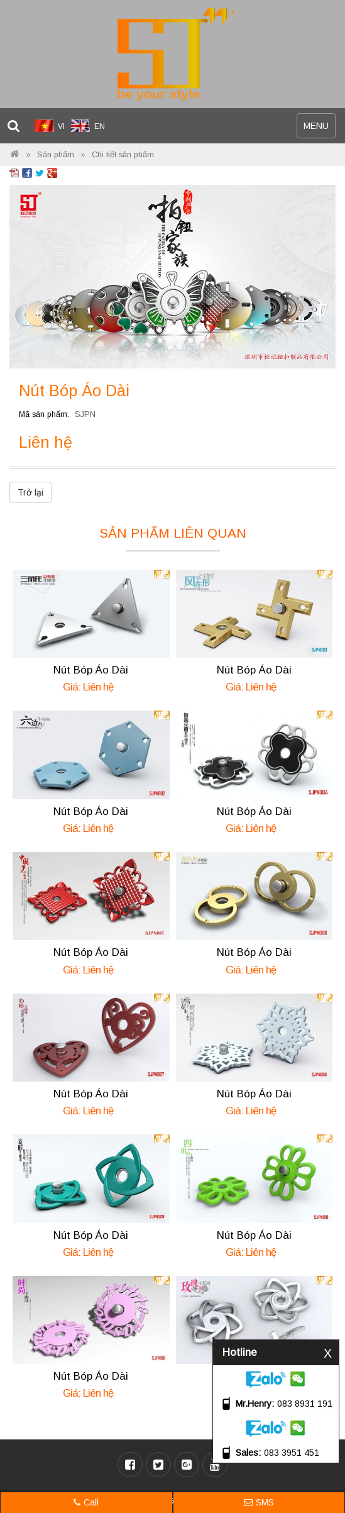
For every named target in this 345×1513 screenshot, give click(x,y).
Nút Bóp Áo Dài (90, 670)
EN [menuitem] (99, 126)
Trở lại (30, 492)
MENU (319, 128)
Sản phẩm (55, 154)
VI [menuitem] (61, 126)
